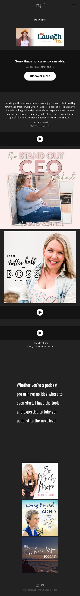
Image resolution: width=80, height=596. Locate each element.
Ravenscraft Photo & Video (43, 589)
